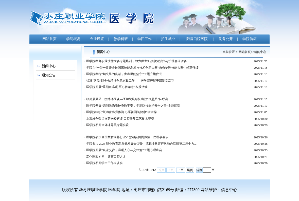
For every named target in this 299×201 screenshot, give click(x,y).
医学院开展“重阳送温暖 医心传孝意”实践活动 (117, 87)
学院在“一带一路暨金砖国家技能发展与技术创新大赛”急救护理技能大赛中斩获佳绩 (142, 67)
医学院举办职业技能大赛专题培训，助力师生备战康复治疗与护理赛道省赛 (136, 61)
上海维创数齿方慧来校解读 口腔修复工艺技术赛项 (120, 118)
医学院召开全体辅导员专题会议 (107, 125)
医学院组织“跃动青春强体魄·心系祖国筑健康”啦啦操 (121, 112)
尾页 (190, 170)
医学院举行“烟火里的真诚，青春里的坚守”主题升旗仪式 (124, 74)
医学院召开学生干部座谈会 (104, 163)
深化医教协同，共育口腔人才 (106, 156)
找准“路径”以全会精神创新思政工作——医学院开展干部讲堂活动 (130, 80)
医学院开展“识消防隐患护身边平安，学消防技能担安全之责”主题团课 (133, 105)
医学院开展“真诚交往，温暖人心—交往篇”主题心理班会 (124, 150)
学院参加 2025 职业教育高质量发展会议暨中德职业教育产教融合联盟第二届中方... (141, 143)
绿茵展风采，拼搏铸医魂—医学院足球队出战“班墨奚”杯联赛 (127, 99)
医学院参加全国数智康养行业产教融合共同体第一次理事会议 (127, 137)
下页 (181, 170)
